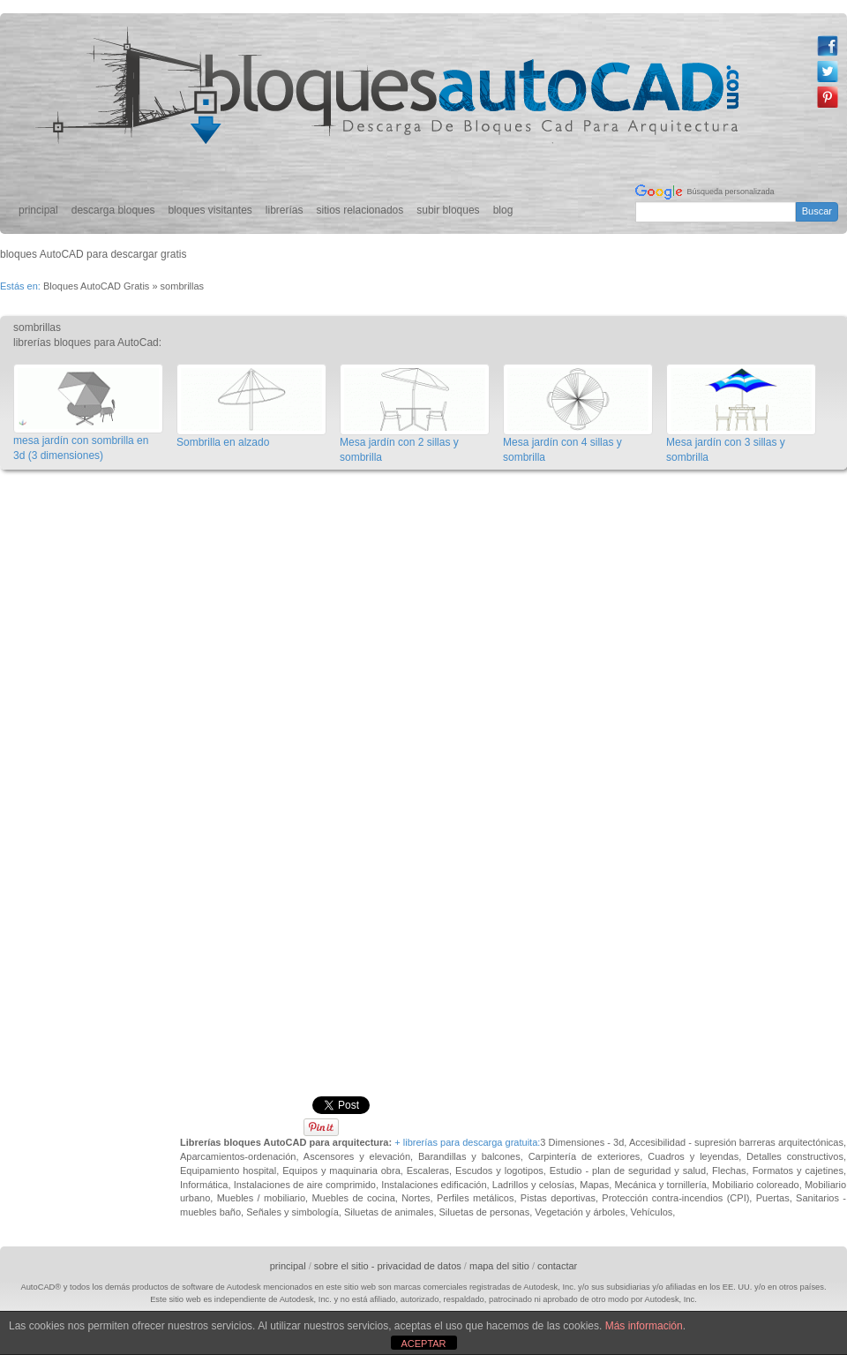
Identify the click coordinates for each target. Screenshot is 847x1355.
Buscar (817, 211)
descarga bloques (113, 210)
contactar (557, 1266)
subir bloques (447, 210)
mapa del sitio (499, 1266)
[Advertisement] (189, 669)
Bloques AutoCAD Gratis (96, 286)
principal (38, 210)
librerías (285, 210)
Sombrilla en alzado (222, 442)
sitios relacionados (360, 210)
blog (503, 210)
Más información (644, 1326)
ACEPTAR (423, 1343)
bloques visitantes (209, 210)
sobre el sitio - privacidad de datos (387, 1266)
